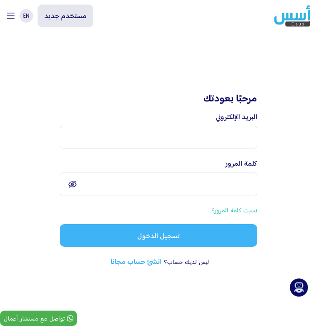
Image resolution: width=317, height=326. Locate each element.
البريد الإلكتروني (236, 116)
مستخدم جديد (65, 15)
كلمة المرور (241, 163)
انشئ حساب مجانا (136, 261)
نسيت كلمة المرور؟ (234, 210)
